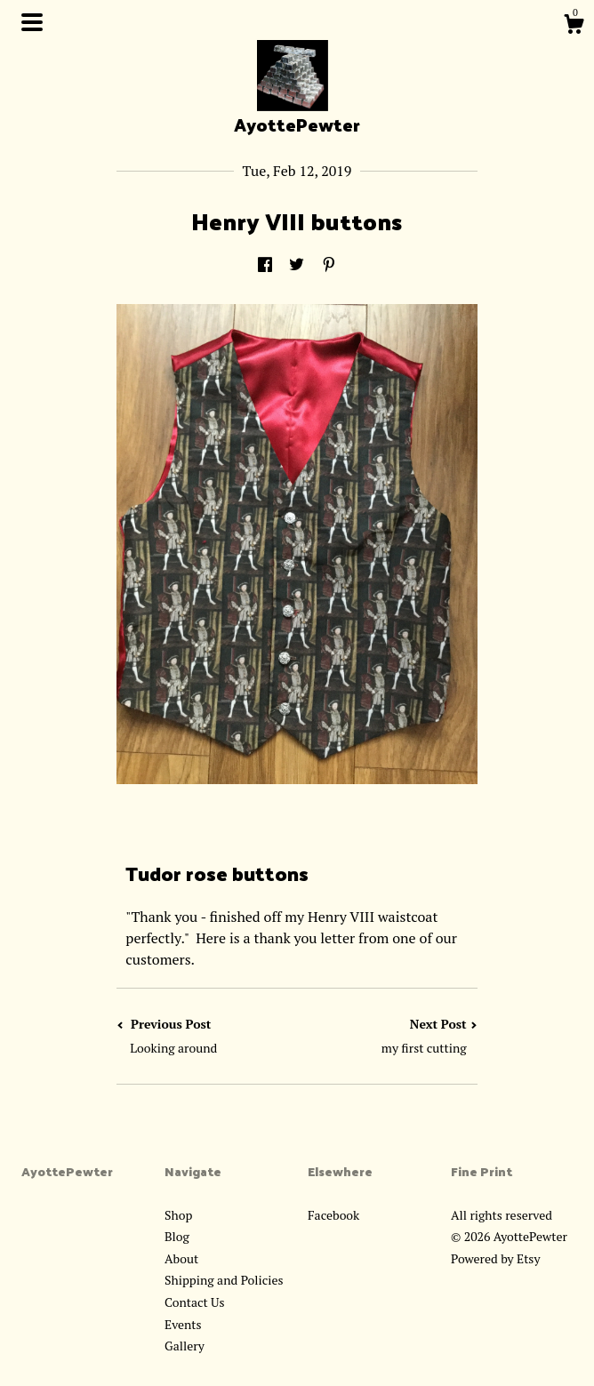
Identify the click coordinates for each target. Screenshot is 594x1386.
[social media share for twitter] (296, 265)
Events (183, 1324)
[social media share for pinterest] (329, 265)
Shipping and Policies (224, 1279)
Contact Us (195, 1302)
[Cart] (573, 26)
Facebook (333, 1214)
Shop (178, 1214)
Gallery (185, 1345)
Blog (177, 1236)
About (181, 1258)
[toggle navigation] (32, 22)
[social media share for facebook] (265, 265)
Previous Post (206, 1036)
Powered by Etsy (495, 1258)
